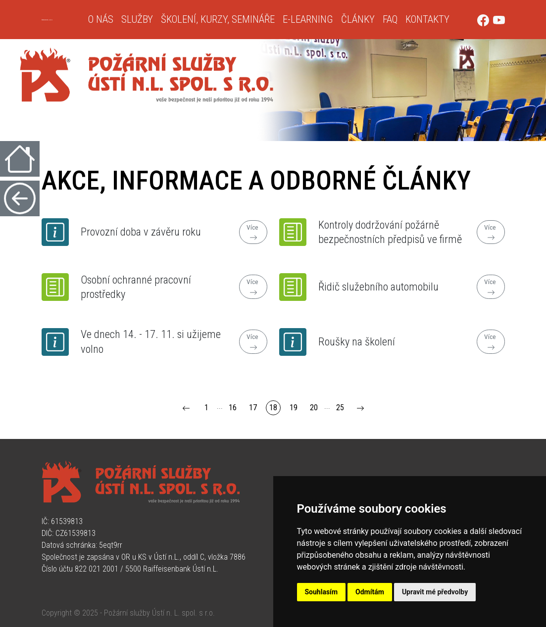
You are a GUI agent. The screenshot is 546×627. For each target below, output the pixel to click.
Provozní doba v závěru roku (141, 231)
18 (273, 407)
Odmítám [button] (369, 592)
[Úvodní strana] (61, 20)
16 (233, 407)
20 (314, 407)
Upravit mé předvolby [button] (435, 592)
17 (253, 407)
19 (294, 407)
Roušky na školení (356, 341)
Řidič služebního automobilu (378, 286)
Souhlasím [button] (321, 592)
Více (253, 232)
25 (340, 407)
